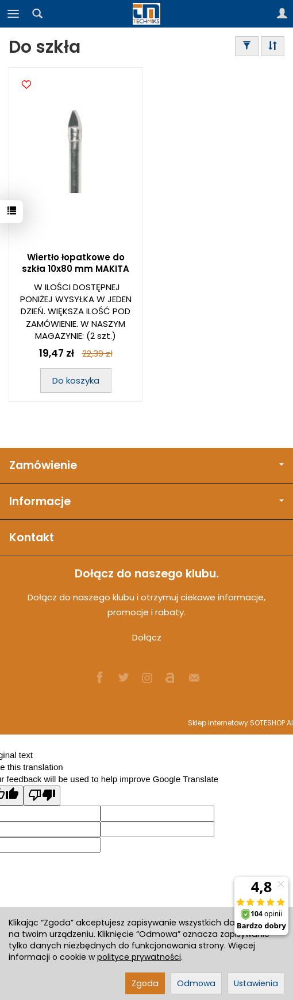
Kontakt (31, 537)
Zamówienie (146, 465)
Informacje (146, 501)
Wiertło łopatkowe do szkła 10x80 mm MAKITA (75, 263)
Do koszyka (75, 380)
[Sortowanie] (272, 46)
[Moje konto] (282, 14)
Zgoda (145, 983)
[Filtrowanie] (247, 46)
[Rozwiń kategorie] (13, 14)
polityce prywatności (139, 957)
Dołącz (146, 637)
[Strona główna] (146, 14)
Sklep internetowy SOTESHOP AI (240, 723)
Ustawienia (256, 983)
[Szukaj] (37, 14)
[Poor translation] (42, 796)
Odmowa (196, 983)
